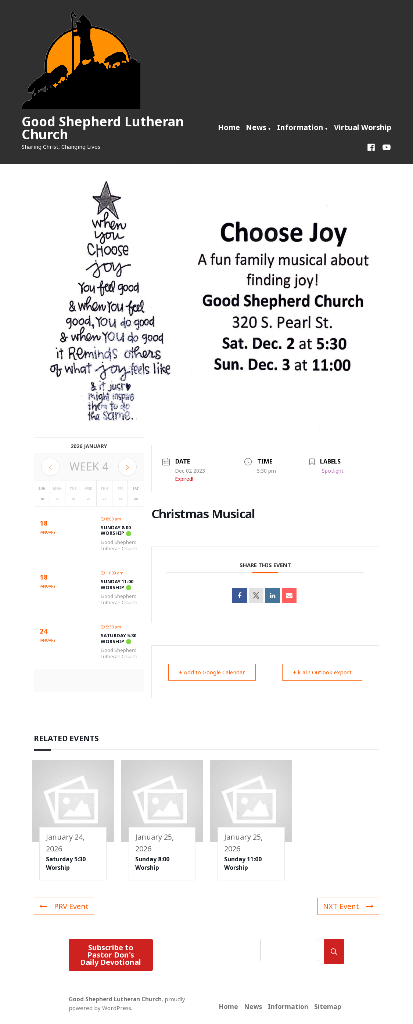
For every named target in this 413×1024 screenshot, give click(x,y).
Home (229, 127)
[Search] (334, 951)
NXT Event (348, 906)
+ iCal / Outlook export (322, 672)
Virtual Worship (362, 127)
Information (300, 127)
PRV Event (64, 906)
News (256, 127)
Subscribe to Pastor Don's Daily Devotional (110, 954)
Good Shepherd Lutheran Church (103, 128)
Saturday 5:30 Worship (118, 638)
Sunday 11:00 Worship (117, 584)
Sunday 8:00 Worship (116, 530)
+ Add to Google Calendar (212, 672)
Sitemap (327, 1006)
